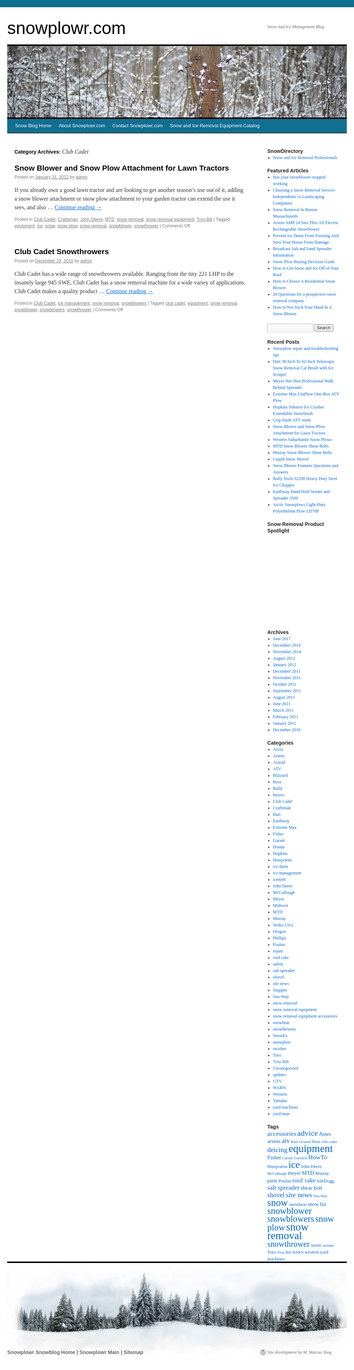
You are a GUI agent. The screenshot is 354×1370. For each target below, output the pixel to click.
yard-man (281, 1113)
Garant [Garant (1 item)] (287, 1158)
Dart (277, 814)
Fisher (278, 833)
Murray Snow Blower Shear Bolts (302, 452)
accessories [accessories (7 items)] (281, 1133)
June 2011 (282, 703)
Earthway (281, 820)
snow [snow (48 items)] (277, 1202)
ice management (74, 303)
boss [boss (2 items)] (316, 1141)
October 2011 (285, 684)
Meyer (278, 899)
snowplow (282, 1042)
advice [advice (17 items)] (307, 1133)
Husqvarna (282, 859)
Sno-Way (281, 996)
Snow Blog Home (33, 125)
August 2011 (284, 697)
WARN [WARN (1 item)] (297, 1252)
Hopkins (280, 853)
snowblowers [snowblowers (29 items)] (290, 1219)
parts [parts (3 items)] (272, 1180)
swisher (279, 1048)
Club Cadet (44, 219)
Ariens (279, 755)
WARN (279, 1087)
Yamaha (280, 1100)
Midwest (280, 905)
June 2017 (282, 638)
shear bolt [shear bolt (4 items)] (311, 1188)
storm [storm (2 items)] (316, 1245)
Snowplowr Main (100, 1352)
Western (280, 1094)
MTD (110, 219)
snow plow (67, 225)
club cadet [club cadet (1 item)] (329, 1142)
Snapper (280, 990)
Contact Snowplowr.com (137, 125)
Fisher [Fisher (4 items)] (274, 1157)
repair (278, 951)
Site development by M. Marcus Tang (299, 1352)
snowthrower (146, 225)
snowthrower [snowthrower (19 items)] (288, 1244)
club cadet (175, 303)
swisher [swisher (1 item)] (328, 1245)
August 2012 (284, 658)
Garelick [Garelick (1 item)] (300, 1158)
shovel (278, 977)
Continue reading (78, 207)
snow (50, 225)
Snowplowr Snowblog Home (42, 1352)
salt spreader (284, 970)
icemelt (279, 879)
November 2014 (287, 651)
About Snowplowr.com (82, 125)
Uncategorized (285, 1068)
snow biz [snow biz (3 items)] (317, 1204)
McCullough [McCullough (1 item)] (277, 1174)
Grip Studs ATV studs (292, 420)
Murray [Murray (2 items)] (322, 1173)
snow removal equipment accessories (305, 1016)
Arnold (279, 762)
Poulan (279, 944)
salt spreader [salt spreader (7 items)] (283, 1187)
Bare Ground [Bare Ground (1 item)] (301, 1142)
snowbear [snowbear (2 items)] (298, 1204)
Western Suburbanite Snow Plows (302, 439)
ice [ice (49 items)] (294, 1164)
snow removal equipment (170, 219)
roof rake (281, 957)
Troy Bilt (204, 219)
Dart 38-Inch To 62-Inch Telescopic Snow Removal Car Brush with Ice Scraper (304, 368)
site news (281, 983)
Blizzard (280, 775)
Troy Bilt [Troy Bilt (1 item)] (284, 1252)
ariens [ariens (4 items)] (274, 1141)
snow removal (130, 219)
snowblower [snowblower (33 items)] (289, 1211)
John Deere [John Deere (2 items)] (311, 1166)
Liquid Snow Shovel (291, 459)
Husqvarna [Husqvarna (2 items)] (277, 1166)
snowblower (120, 225)
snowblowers (133, 303)
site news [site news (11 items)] (299, 1195)
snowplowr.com (66, 28)
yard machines (285, 1107)
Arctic (278, 749)
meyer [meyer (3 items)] (294, 1173)
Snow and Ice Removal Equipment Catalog (215, 125)
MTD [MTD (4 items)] (308, 1173)
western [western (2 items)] (312, 1252)
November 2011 (287, 677)
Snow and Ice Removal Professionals (305, 157)
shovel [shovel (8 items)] (276, 1195)
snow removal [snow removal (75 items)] (287, 1231)
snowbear (281, 1022)
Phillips (279, 938)
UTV (277, 1081)
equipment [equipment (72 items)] (311, 1148)
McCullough (284, 892)
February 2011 (285, 716)
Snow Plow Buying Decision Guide (304, 261)
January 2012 (284, 664)
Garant (279, 840)
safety (278, 964)
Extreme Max (285, 827)
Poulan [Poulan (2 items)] (285, 1180)
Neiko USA (283, 925)
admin (82, 177)
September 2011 (287, 690)
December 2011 (287, 671)
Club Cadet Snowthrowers (61, 251)
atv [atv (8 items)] (286, 1140)
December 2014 (287, 645)
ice (40, 225)
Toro (277, 1055)
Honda (279, 846)
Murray (279, 918)
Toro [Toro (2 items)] (271, 1252)
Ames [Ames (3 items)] (325, 1134)
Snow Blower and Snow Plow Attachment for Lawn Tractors (121, 168)
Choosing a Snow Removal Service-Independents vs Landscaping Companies (304, 197)
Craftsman (68, 219)
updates (279, 1074)
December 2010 (287, 729)
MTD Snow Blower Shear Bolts (301, 446)
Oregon (279, 931)
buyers (279, 794)
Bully (278, 788)
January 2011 (284, 723)
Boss (277, 781)
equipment (24, 225)
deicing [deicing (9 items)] (277, 1149)
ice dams (280, 866)
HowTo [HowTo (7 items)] (317, 1157)
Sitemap (133, 1352)
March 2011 (283, 710)
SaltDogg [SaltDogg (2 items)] (325, 1180)
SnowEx (280, 1035)
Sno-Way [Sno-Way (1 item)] (320, 1196)
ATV (277, 768)
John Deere (91, 219)
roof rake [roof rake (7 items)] (304, 1180)
